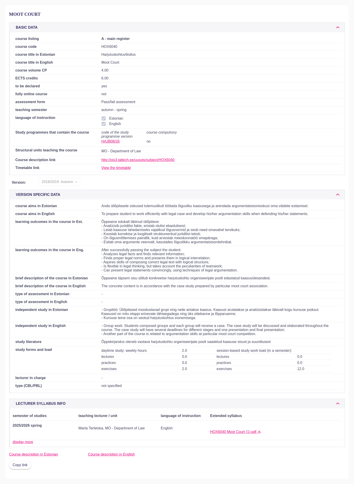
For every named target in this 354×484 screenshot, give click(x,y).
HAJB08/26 (110, 141)
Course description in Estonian (33, 454)
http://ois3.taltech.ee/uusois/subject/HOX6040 (138, 160)
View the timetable (116, 168)
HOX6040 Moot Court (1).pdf (235, 432)
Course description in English (111, 454)
